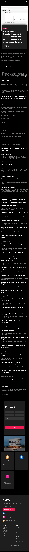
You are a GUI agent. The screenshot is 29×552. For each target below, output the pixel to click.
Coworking (18, 532)
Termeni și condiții (19, 541)
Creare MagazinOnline (6, 528)
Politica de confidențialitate (19, 539)
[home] (3, 1)
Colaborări (18, 527)
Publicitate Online (6, 537)
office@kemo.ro (22, 463)
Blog (17, 534)
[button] (27, 1)
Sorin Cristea (7, 46)
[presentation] (12, 423)
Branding (4, 533)
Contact (17, 531)
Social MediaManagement (5, 539)
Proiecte (18, 529)
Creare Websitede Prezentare (6, 531)
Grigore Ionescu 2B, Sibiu (10, 520)
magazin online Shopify (23, 76)
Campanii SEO (5, 535)
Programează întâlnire (8, 509)
